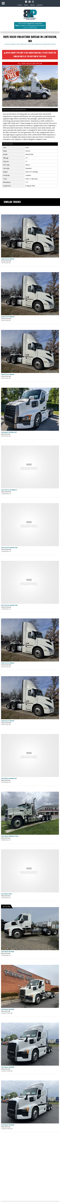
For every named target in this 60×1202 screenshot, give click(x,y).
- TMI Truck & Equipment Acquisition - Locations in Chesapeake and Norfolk (30, 25)
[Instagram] (33, 1)
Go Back (7, 44)
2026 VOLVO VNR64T (7, 259)
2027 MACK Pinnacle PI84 (9, 836)
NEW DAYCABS (15, 44)
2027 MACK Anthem (7, 952)
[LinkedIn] (29, 1)
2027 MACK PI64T (6, 894)
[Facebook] (26, 1)
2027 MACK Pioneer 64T (9, 778)
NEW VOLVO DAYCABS (27, 44)
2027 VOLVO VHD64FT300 (9, 548)
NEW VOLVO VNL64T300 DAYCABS (45, 44)
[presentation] (3, 72)
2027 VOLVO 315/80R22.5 (9, 490)
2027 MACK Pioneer (7, 1067)
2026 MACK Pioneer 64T (9, 432)
